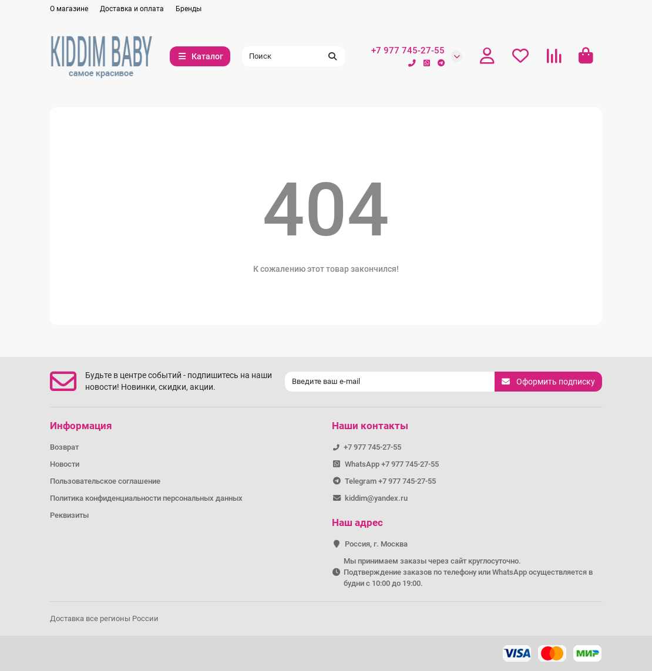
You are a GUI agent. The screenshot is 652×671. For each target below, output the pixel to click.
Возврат (64, 447)
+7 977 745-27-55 (408, 50)
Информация (81, 425)
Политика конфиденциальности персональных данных (146, 498)
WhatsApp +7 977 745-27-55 (392, 464)
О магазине (69, 9)
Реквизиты (69, 515)
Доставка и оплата (132, 9)
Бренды (188, 9)
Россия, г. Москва (376, 544)
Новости (64, 464)
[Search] (293, 56)
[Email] (390, 382)
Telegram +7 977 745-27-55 (390, 481)
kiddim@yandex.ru (376, 498)
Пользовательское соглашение (105, 481)
